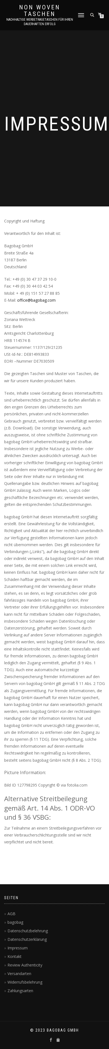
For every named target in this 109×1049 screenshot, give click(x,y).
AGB (11, 913)
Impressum (17, 947)
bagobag (15, 922)
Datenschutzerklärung (27, 939)
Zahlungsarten (20, 990)
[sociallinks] (50, 1040)
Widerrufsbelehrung (24, 982)
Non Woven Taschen (39, 10)
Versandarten (19, 973)
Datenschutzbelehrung (27, 930)
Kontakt (14, 956)
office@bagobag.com (36, 300)
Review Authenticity (24, 965)
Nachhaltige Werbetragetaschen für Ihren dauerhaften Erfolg (39, 22)
